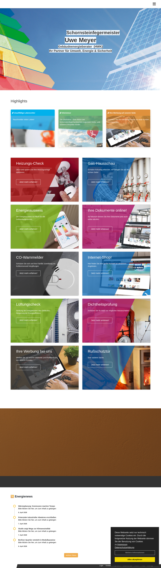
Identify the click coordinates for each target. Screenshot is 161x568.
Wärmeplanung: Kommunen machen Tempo (36, 506)
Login (101, 565)
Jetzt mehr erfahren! (28, 182)
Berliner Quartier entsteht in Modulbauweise (36, 540)
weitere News (71, 555)
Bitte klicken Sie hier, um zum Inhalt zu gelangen (37, 509)
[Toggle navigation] (154, 7)
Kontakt (108, 565)
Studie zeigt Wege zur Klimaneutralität (34, 529)
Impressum (122, 544)
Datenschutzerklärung (124, 547)
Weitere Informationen (134, 553)
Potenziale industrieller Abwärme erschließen (37, 517)
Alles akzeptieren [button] (134, 559)
